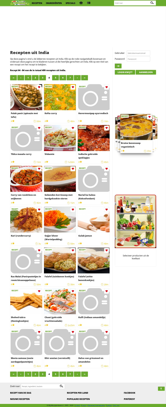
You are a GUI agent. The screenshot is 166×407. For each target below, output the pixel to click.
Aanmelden (146, 72)
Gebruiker (120, 53)
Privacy (83, 405)
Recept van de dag (20, 392)
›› (84, 77)
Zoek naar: (15, 386)
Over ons (116, 405)
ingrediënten (54, 3)
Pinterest (129, 399)
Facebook (129, 392)
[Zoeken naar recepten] (135, 3)
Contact (77, 405)
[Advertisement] (83, 27)
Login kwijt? (125, 72)
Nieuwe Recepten (20, 399)
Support (109, 405)
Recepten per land (77, 392)
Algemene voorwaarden (96, 405)
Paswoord (120, 58)
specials (70, 3)
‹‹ (13, 77)
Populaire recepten (78, 399)
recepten (37, 3)
